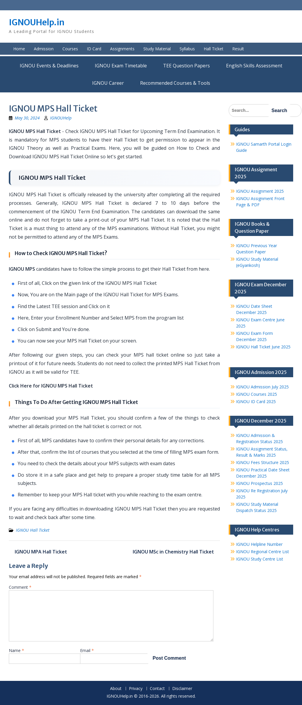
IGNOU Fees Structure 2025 (262, 462)
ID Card (94, 48)
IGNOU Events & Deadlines (49, 65)
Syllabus (187, 48)
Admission (44, 48)
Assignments (122, 48)
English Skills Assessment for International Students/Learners (254, 65)
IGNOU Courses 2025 (256, 394)
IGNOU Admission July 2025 (262, 387)
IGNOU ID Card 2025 (256, 401)
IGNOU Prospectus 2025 (259, 483)
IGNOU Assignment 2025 (260, 191)
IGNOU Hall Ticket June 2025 (263, 347)
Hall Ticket (213, 48)
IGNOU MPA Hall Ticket (41, 551)
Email (87, 650)
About (116, 689)
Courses (70, 48)
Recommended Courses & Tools (175, 83)
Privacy (135, 689)
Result (238, 48)
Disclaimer (182, 689)
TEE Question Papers (186, 65)
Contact (157, 689)
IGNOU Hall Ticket (32, 530)
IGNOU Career (108, 83)
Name (16, 650)
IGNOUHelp (61, 118)
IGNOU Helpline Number (259, 544)
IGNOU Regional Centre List (262, 551)
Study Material (157, 48)
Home (19, 48)
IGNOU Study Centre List (259, 559)
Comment (20, 587)
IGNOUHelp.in (36, 22)
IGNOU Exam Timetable (121, 65)
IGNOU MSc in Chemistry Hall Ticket (173, 551)
